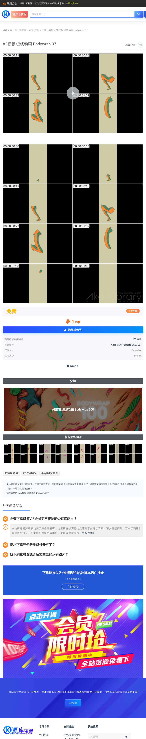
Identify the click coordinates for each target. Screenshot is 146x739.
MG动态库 (33, 30)
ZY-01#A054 (30, 473)
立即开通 (73, 703)
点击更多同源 (73, 437)
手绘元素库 (47, 30)
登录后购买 (73, 329)
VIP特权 (133, 310)
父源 (73, 381)
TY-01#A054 (11, 473)
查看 (137, 339)
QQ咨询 (73, 365)
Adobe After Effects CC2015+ (126, 344)
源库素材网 (20, 30)
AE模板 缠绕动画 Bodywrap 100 (73, 409)
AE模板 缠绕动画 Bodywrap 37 (34, 492)
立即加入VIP (72, 3)
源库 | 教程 (19, 14)
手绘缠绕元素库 (49, 473)
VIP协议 (43, 734)
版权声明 (87, 532)
